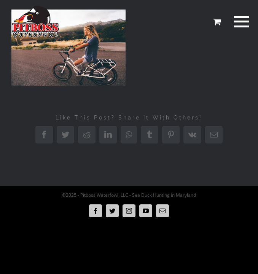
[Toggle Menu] (240, 21)
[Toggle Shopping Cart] (217, 22)
